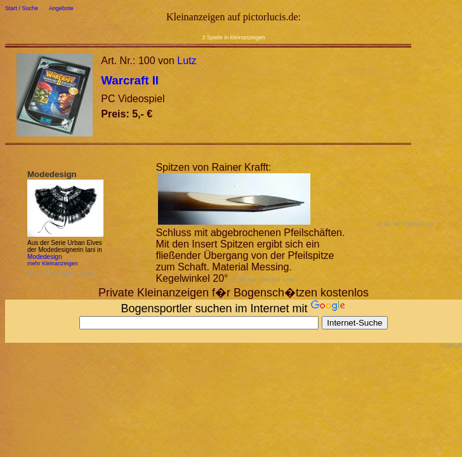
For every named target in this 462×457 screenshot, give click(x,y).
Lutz (186, 60)
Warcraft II (130, 80)
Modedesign (44, 256)
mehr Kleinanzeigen (52, 263)
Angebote (61, 8)
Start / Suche (21, 8)
